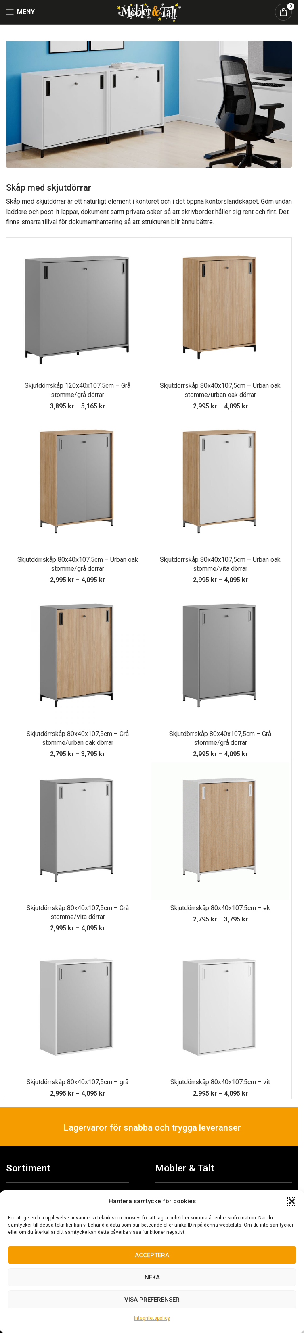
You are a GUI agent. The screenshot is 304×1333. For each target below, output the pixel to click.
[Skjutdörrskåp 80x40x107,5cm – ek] (220, 831)
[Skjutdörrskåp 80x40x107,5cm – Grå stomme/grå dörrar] (220, 657)
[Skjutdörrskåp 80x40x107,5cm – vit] (220, 1005)
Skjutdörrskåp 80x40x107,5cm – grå (77, 1082)
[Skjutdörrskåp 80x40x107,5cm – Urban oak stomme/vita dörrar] (220, 483)
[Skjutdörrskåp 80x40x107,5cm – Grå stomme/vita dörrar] (77, 831)
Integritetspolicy (152, 1318)
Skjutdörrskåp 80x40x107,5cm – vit (220, 1082)
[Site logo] (149, 11)
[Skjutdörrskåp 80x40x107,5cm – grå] (77, 1005)
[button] (292, 1201)
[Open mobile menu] (20, 12)
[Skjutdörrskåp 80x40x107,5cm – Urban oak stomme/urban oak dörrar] (220, 309)
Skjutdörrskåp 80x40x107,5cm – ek (220, 908)
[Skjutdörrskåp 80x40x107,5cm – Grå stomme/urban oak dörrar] (77, 657)
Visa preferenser (152, 1299)
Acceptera (152, 1255)
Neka (152, 1277)
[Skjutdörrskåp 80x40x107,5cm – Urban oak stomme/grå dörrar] (77, 483)
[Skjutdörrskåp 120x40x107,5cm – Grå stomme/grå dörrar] (77, 309)
